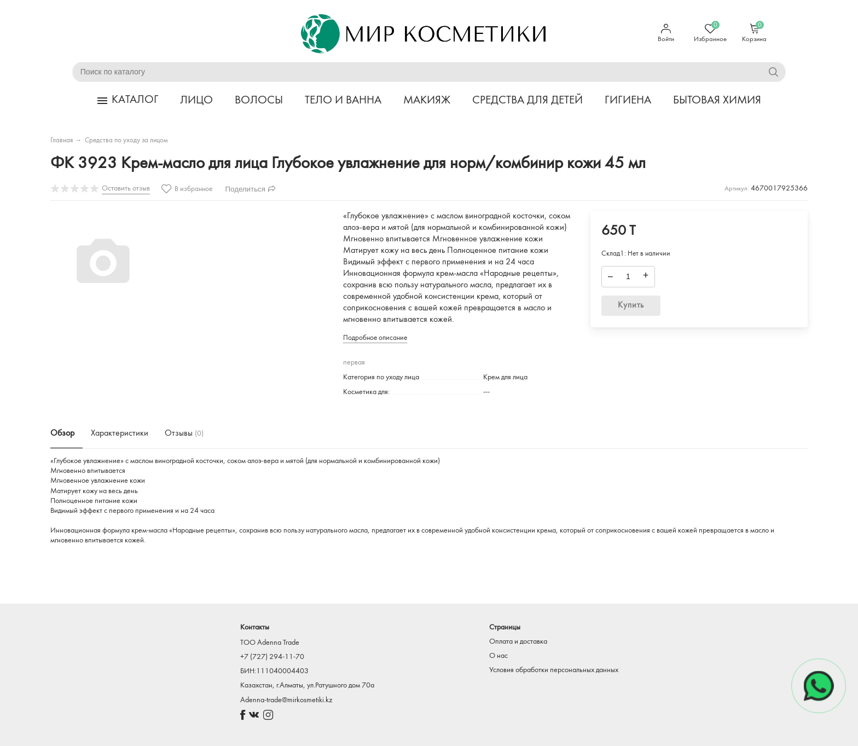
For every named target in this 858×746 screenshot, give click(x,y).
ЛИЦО (196, 101)
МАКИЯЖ (426, 101)
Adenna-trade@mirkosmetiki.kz (286, 700)
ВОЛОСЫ (259, 101)
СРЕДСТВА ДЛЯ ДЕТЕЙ (527, 101)
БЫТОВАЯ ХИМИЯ (717, 101)
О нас (498, 656)
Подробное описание (375, 338)
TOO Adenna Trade (269, 642)
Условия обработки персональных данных (553, 670)
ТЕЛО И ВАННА (343, 101)
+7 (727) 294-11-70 (272, 657)
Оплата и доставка (518, 641)
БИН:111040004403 (274, 671)
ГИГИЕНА (628, 101)
